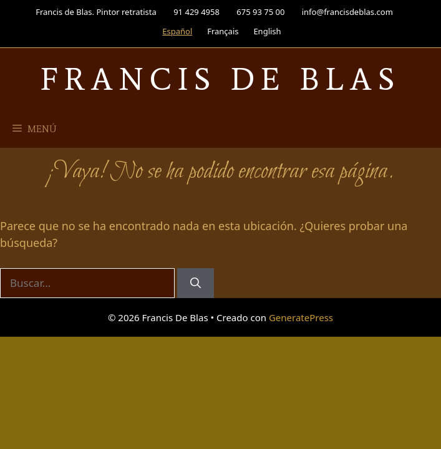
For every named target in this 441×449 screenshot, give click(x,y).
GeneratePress (301, 317)
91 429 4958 (196, 11)
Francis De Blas (220, 79)
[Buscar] (195, 283)
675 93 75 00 (260, 11)
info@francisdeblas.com (347, 11)
